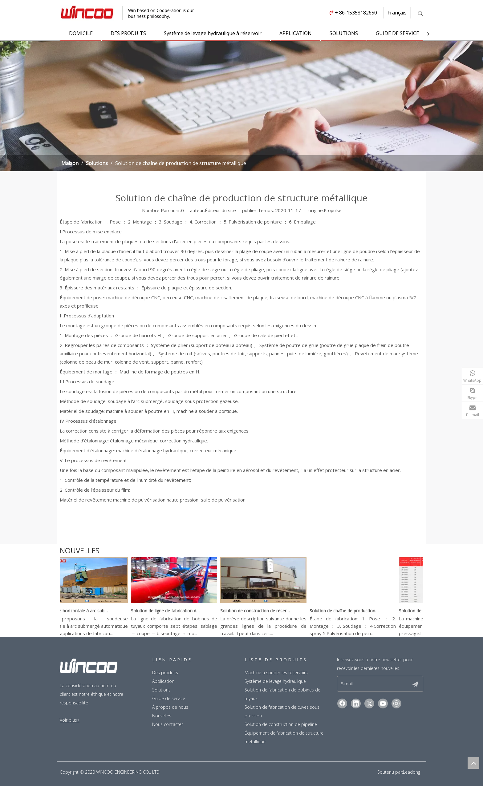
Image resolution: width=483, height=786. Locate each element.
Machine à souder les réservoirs (276, 672)
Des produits (165, 672)
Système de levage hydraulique (275, 681)
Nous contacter (167, 724)
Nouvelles (161, 716)
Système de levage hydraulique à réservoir (213, 33)
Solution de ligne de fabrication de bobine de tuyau (173, 611)
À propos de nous (170, 707)
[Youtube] (383, 703)
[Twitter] (369, 703)
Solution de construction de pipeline (281, 724)
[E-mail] (373, 683)
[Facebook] (342, 703)
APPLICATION (295, 33)
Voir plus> (69, 720)
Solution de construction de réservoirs (262, 611)
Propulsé (332, 210)
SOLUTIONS (344, 33)
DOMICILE (81, 33)
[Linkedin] (356, 703)
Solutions (161, 690)
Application (163, 681)
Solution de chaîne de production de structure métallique (351, 611)
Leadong (411, 772)
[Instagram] (396, 703)
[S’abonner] (415, 684)
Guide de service (168, 698)
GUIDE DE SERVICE (397, 33)
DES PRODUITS (128, 33)
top (473, 763)
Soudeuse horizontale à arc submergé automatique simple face (83, 611)
